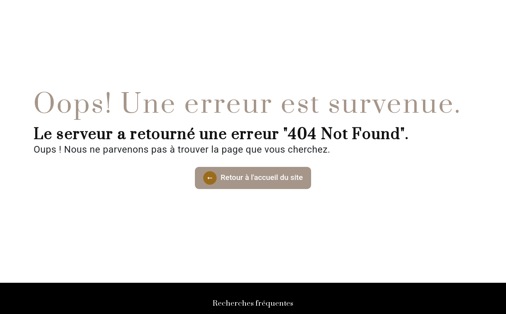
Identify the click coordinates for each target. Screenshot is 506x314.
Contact (304, 13)
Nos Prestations (252, 13)
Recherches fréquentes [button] (253, 303)
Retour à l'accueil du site (253, 178)
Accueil (202, 13)
